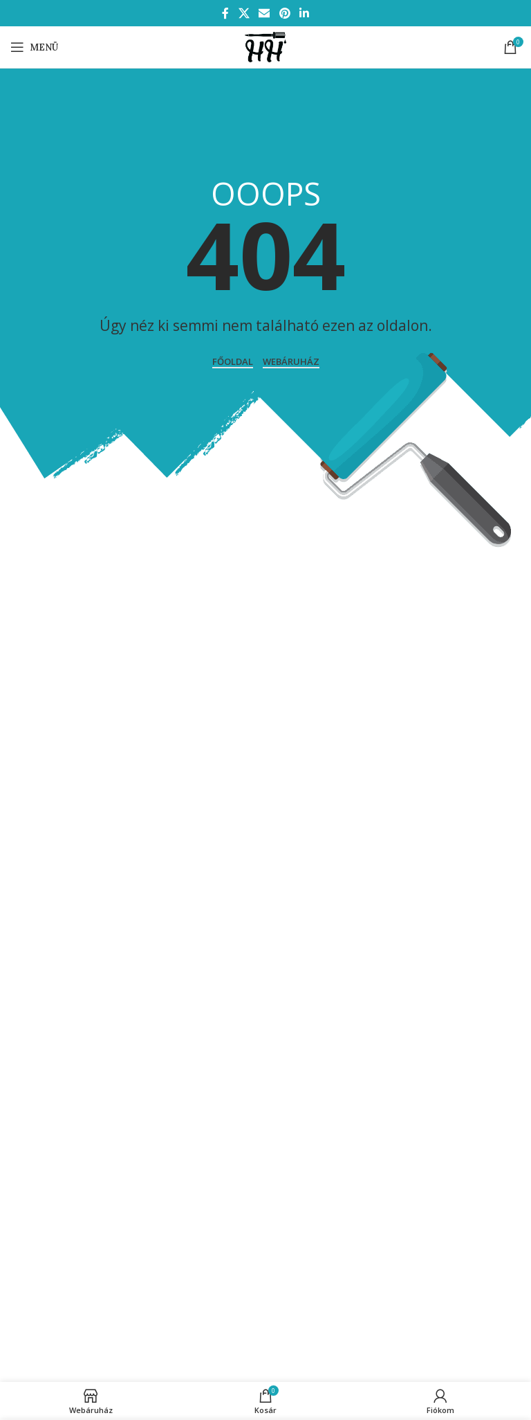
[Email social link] (264, 13)
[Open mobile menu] (34, 47)
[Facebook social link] (225, 13)
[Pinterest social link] (284, 13)
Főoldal (232, 362)
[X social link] (244, 13)
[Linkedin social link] (304, 13)
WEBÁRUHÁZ (291, 362)
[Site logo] (265, 46)
